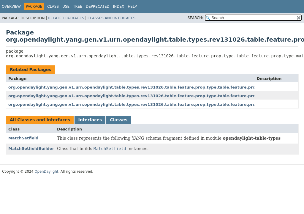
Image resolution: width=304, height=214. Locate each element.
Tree (77, 6)
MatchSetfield (23, 138)
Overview (11, 6)
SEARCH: (195, 18)
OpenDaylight (46, 171)
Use (65, 6)
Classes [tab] (118, 119)
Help (132, 6)
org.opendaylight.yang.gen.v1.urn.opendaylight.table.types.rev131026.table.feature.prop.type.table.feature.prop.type (138, 87)
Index (118, 6)
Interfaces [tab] (90, 119)
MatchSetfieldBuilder (31, 148)
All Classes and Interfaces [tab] (40, 119)
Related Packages (66, 18)
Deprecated (98, 6)
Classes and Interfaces (111, 18)
